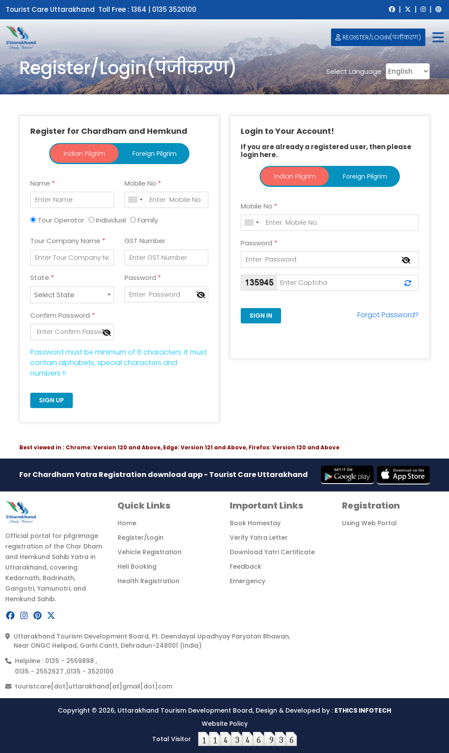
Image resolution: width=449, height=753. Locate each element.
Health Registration (148, 581)
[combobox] (72, 295)
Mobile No (143, 183)
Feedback (245, 566)
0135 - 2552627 (40, 671)
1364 (139, 9)
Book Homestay (255, 523)
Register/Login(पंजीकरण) (378, 37)
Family (148, 220)
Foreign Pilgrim (154, 153)
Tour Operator (61, 220)
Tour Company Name (67, 240)
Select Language (353, 71)
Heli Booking (137, 566)
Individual (111, 220)
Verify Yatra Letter (259, 537)
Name (42, 183)
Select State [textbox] (54, 294)
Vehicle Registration (150, 552)
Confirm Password (62, 315)
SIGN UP (51, 400)
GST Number (145, 240)
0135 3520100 (174, 9)
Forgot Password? (388, 315)
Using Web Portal (369, 523)
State (42, 277)
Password (143, 277)
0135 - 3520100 (90, 671)
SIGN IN (260, 315)
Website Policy (225, 723)
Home (127, 523)
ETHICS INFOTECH (363, 710)
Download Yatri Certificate (272, 552)
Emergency (247, 581)
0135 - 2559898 (70, 660)
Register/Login (141, 537)
